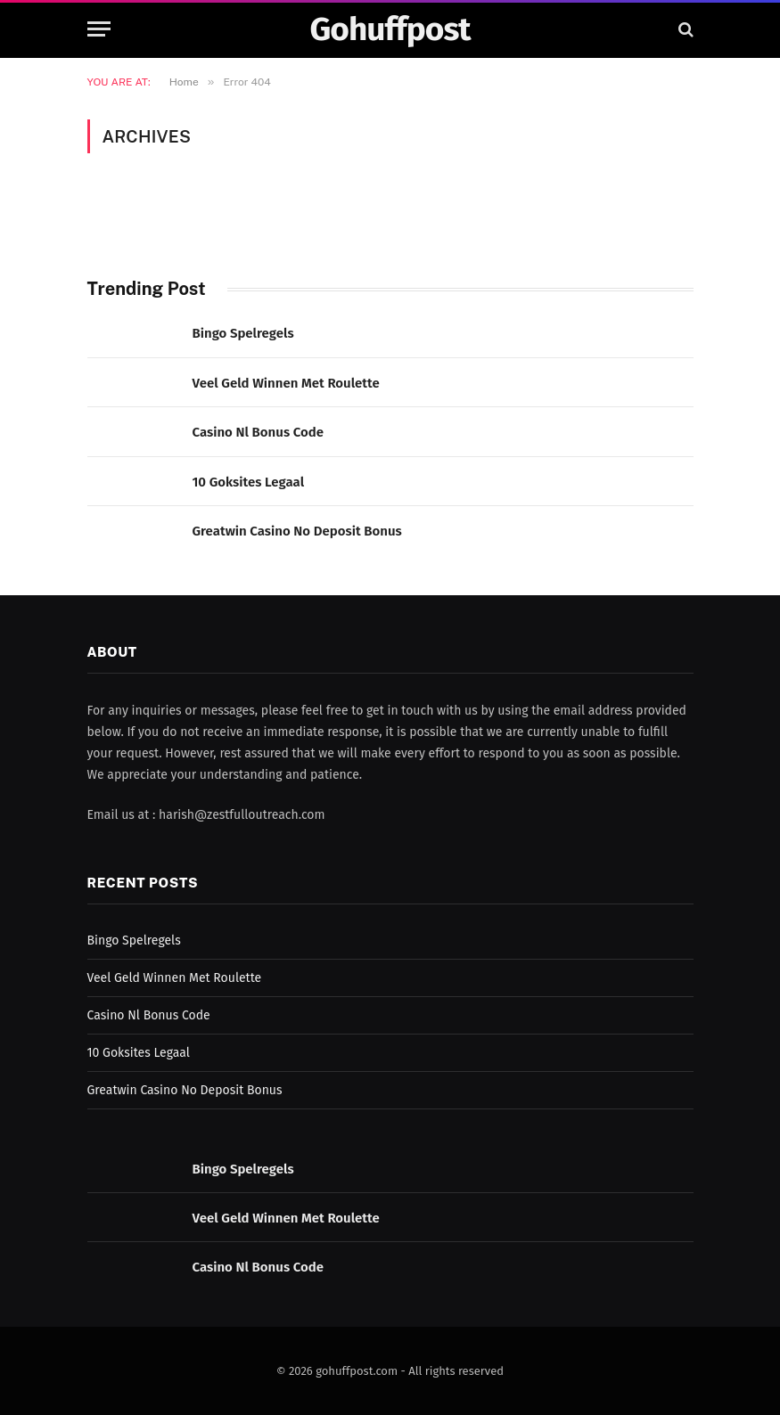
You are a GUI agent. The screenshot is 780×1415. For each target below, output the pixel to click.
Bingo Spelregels (243, 333)
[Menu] (99, 29)
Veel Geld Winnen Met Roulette (286, 383)
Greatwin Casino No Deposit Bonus (297, 531)
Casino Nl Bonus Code (258, 432)
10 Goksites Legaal (249, 482)
